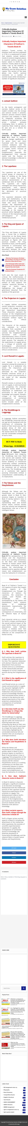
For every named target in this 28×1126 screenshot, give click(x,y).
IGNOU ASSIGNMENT (9, 1102)
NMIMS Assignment (9, 1107)
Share (14, 852)
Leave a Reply (17, 36)
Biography (6, 1090)
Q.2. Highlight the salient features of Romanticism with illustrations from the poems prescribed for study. (18, 1010)
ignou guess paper (9, 1112)
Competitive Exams (9, 1094)
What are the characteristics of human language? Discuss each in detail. (18, 1044)
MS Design (17, 1124)
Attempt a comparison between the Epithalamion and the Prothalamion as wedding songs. (18, 1000)
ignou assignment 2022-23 (11, 1109)
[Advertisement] (14, 932)
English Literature (9, 1097)
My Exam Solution (13, 1122)
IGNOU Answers (8, 1104)
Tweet (14, 848)
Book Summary (8, 1092)
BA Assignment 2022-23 (10, 1087)
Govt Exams (7, 1099)
